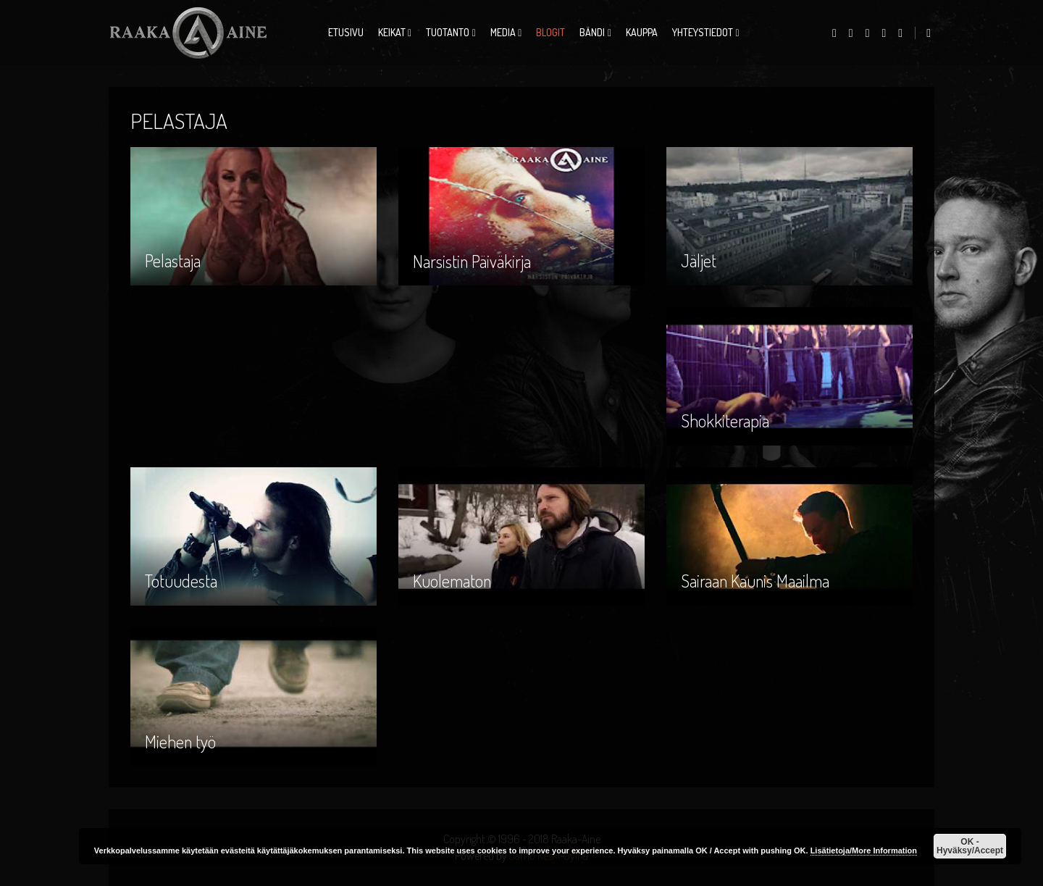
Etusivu (346, 32)
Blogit (550, 32)
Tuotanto (447, 32)
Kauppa (642, 32)
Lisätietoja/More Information (863, 850)
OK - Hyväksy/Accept (970, 846)
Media (503, 32)
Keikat (392, 32)
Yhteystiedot (702, 32)
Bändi (592, 32)
